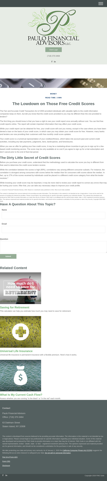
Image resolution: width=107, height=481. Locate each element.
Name (4, 210)
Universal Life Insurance (16, 351)
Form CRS (6, 461)
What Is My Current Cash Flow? (21, 394)
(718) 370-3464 (53, 56)
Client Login (53, 50)
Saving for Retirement (14, 307)
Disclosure (6, 466)
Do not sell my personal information (58, 453)
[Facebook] (51, 61)
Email (4, 224)
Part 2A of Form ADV (10, 457)
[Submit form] (8, 256)
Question (4, 239)
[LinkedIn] (55, 61)
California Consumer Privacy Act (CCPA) (77, 450)
